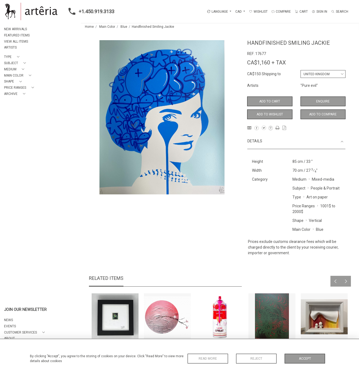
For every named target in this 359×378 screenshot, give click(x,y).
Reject (256, 358)
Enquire (323, 101)
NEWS (8, 320)
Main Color (107, 27)
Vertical (315, 220)
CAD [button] (239, 11)
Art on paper (317, 197)
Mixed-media (323, 179)
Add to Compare (323, 114)
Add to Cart (269, 101)
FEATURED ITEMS (17, 35)
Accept (305, 358)
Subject (298, 188)
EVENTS (10, 326)
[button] (13, 57)
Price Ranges (303, 206)
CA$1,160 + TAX (266, 62)
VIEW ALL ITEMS (16, 41)
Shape (297, 220)
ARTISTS (10, 47)
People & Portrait (325, 188)
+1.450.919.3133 (89, 11)
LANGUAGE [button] (217, 11)
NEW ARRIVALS (15, 29)
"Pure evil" (309, 85)
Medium (299, 179)
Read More (208, 358)
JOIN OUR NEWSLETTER (25, 309)
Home (89, 27)
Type (296, 197)
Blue (123, 27)
